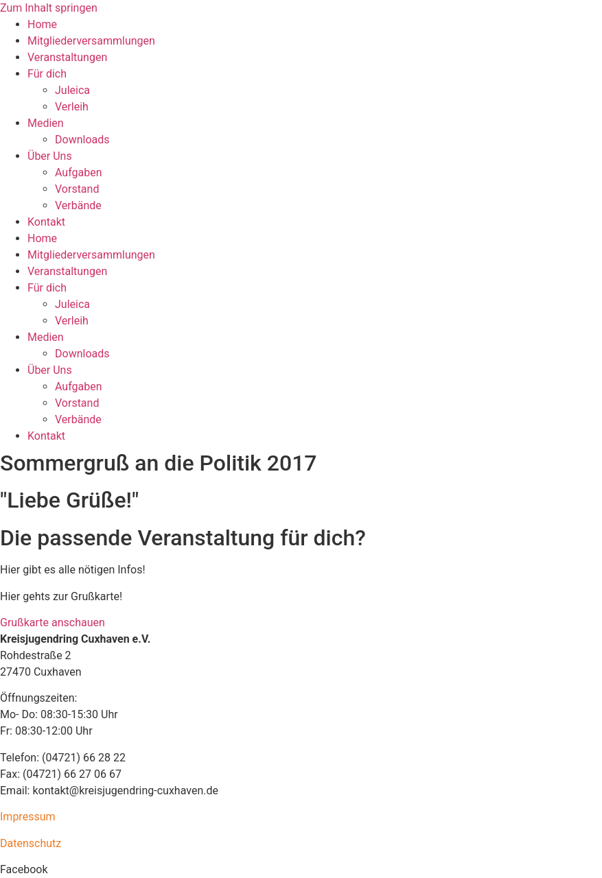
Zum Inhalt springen (48, 7)
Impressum (28, 816)
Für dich (47, 73)
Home (42, 24)
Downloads (82, 139)
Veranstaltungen (67, 57)
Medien (45, 123)
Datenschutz (30, 843)
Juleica (72, 90)
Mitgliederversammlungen (91, 40)
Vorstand (77, 188)
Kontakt (46, 221)
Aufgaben (78, 172)
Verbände (78, 205)
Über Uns (49, 156)
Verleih (72, 106)
